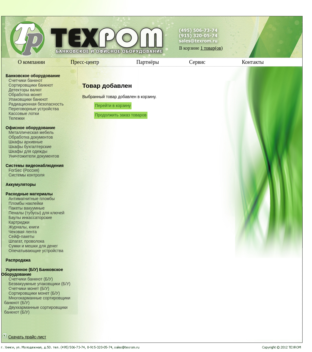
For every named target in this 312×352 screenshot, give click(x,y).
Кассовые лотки (24, 113)
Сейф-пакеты (21, 236)
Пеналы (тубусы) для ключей (36, 212)
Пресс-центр (84, 62)
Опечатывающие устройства (36, 250)
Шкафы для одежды (28, 151)
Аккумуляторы (21, 184)
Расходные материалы (29, 194)
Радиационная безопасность (36, 104)
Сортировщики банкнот (31, 85)
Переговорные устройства (34, 108)
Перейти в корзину (113, 105)
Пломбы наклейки (26, 203)
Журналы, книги (24, 227)
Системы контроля (27, 175)
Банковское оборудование (33, 75)
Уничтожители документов (34, 156)
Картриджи (19, 222)
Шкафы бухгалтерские (30, 146)
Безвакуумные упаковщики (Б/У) (39, 283)
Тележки (16, 118)
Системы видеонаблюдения (35, 165)
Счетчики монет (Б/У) (29, 288)
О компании (31, 62)
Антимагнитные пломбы (32, 198)
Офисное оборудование (30, 127)
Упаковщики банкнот (28, 99)
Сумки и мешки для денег (33, 246)
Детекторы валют (25, 89)
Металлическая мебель (31, 132)
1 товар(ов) (212, 48)
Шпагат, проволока (26, 241)
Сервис (197, 62)
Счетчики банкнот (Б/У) (31, 279)
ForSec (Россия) (24, 170)
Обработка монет (25, 94)
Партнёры (147, 62)
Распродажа (18, 260)
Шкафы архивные (26, 141)
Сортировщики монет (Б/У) (34, 293)
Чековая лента (23, 231)
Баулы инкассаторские (30, 217)
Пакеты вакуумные (27, 208)
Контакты (253, 62)
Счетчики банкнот (25, 80)
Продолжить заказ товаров (121, 115)
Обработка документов (31, 137)
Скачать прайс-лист (24, 337)
